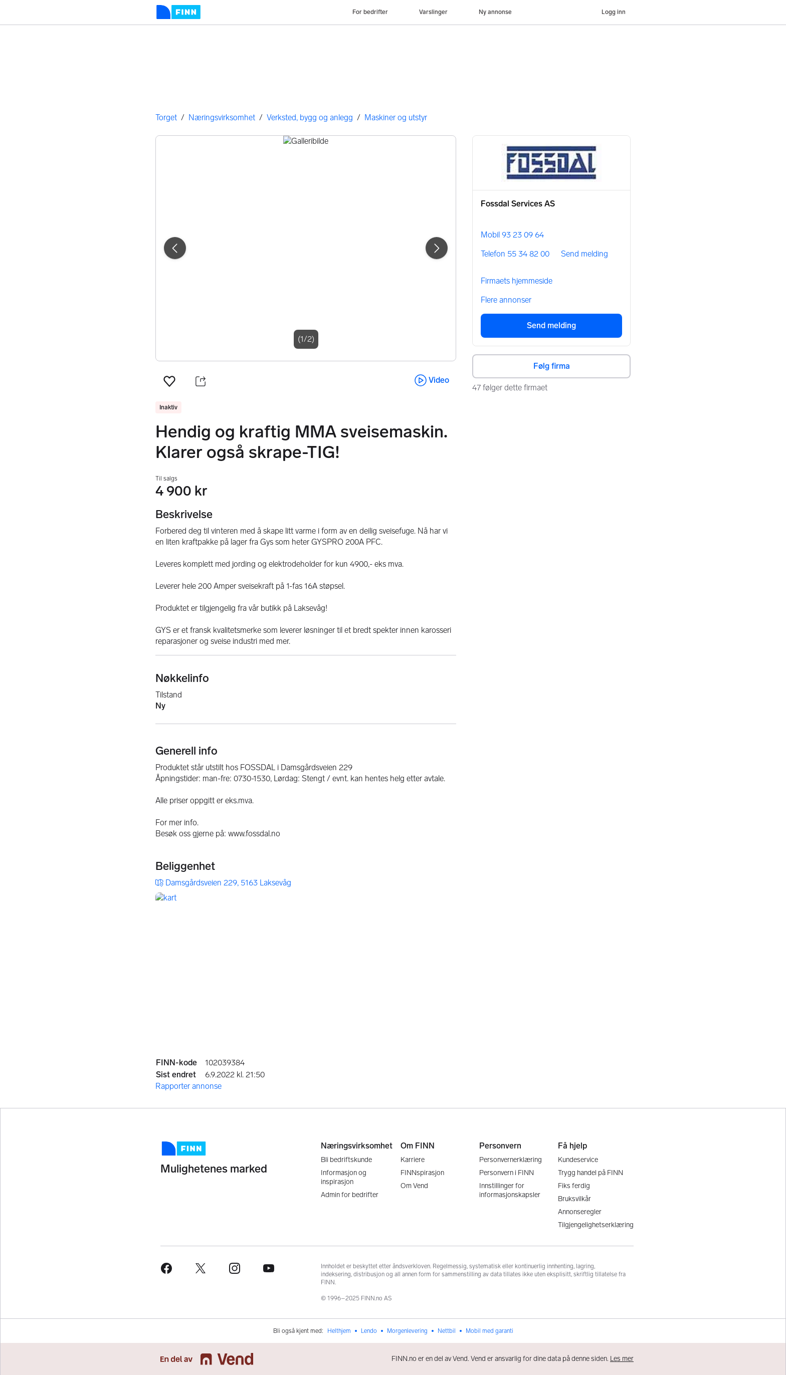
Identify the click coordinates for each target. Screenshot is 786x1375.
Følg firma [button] (551, 366)
